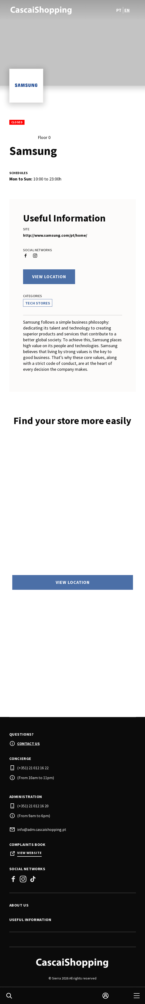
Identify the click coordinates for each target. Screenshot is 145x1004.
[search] (9, 995)
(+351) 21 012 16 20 (33, 806)
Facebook (13, 880)
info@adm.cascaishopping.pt (41, 830)
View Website (29, 854)
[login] (105, 995)
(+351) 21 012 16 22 (33, 768)
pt (119, 10)
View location (49, 276)
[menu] (137, 995)
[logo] (41, 10)
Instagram (23, 880)
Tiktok (33, 880)
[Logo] (72, 964)
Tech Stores (37, 303)
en (127, 10)
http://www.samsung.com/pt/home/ (55, 235)
